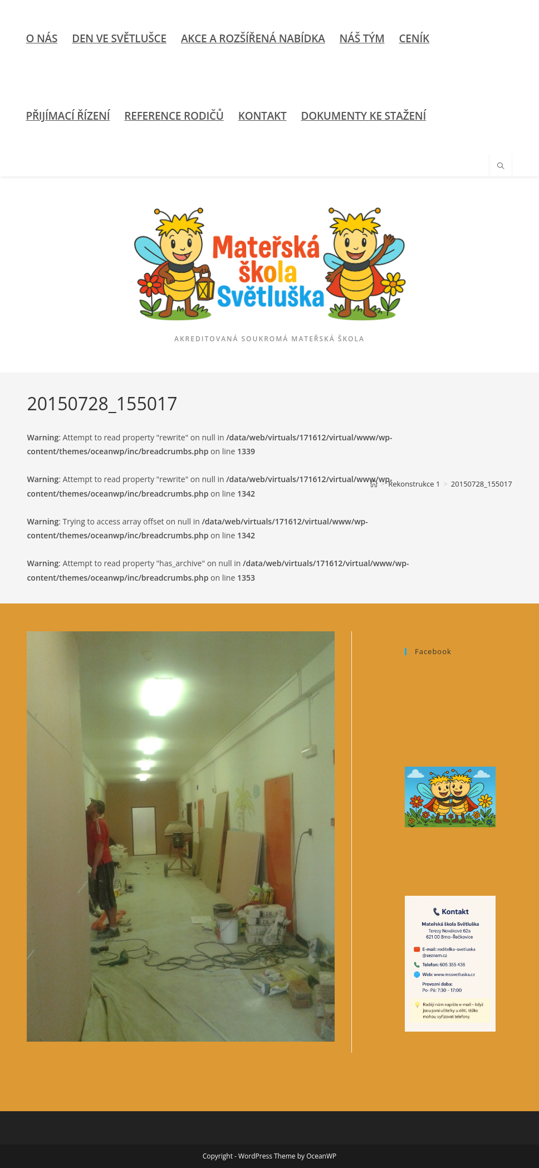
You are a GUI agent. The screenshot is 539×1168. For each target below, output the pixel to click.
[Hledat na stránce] (500, 166)
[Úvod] (374, 484)
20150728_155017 (481, 484)
